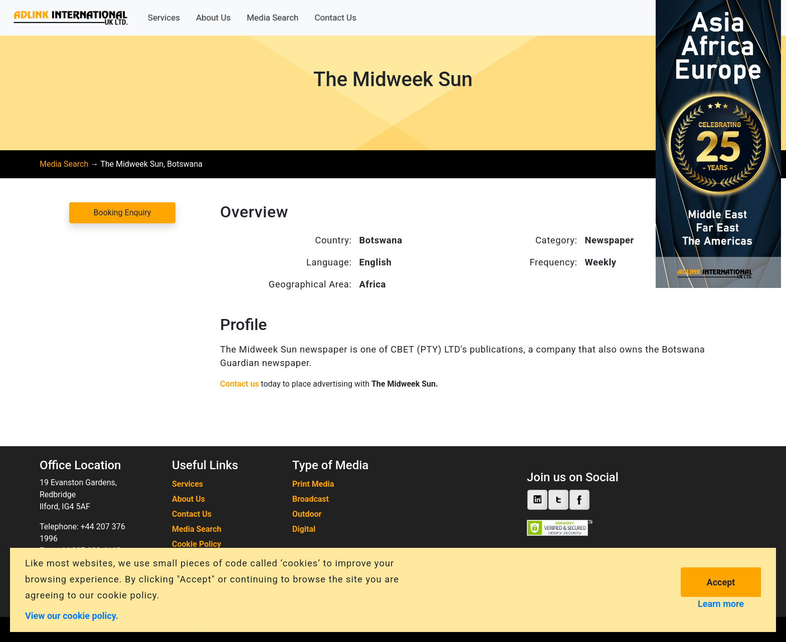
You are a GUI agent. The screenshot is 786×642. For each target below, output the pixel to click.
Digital (303, 529)
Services (164, 18)
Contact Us (335, 18)
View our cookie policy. (71, 615)
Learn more (721, 603)
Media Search (272, 18)
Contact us (239, 384)
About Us (213, 18)
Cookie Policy (196, 544)
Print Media (313, 484)
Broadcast (310, 499)
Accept (721, 582)
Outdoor (306, 514)
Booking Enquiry (122, 212)
